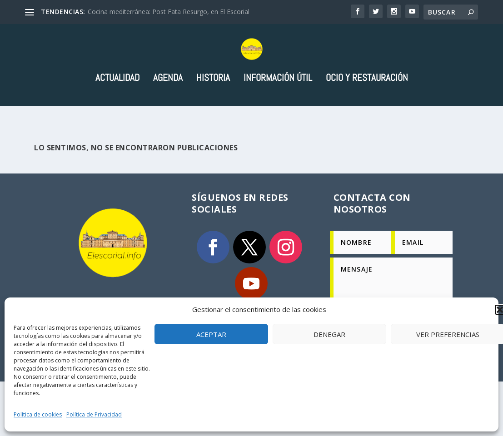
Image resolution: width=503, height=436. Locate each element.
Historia (213, 115)
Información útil (278, 115)
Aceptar (211, 334)
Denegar (329, 334)
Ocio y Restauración (367, 115)
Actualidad (117, 115)
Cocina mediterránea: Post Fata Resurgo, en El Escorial (168, 11)
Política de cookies (38, 414)
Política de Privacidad (94, 414)
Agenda (168, 115)
